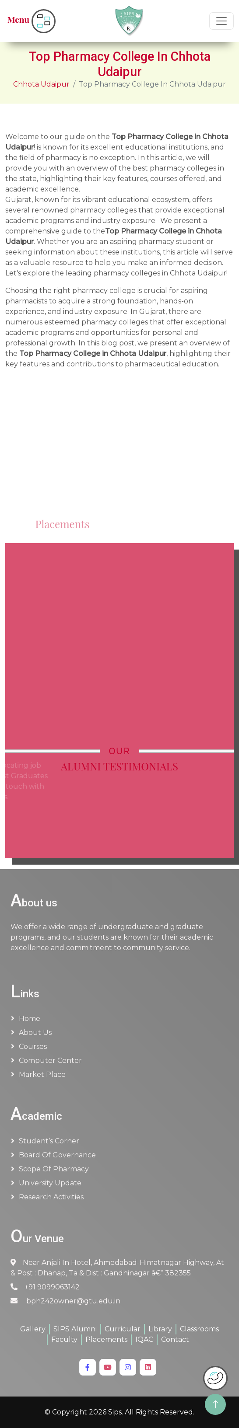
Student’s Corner (49, 1141)
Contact (175, 1339)
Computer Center (50, 1060)
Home (29, 1018)
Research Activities (51, 1197)
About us (35, 1032)
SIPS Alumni (75, 1329)
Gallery (33, 1329)
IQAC (144, 1339)
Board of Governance (57, 1155)
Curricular (123, 1329)
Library (160, 1329)
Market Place (42, 1074)
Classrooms (199, 1329)
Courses (33, 1046)
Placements (106, 1339)
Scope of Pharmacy (54, 1169)
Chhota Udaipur (41, 84)
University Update (50, 1183)
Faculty (64, 1339)
